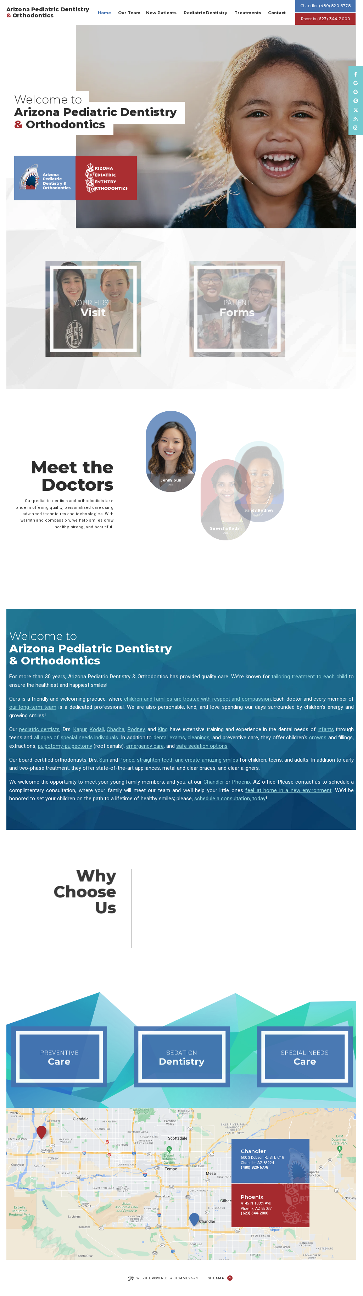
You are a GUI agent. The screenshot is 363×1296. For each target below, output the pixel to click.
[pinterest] (355, 100)
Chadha (115, 729)
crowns (317, 737)
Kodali (97, 729)
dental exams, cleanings (181, 737)
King (163, 729)
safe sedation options (202, 746)
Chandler (213, 782)
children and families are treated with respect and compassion (197, 699)
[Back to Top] (230, 1278)
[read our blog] (355, 119)
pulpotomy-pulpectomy (65, 746)
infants (326, 729)
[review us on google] (355, 83)
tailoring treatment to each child (309, 676)
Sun (103, 760)
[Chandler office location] (45, 183)
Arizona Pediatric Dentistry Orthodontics (47, 12)
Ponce (126, 760)
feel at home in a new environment (288, 790)
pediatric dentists (39, 729)
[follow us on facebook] (355, 74)
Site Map (216, 1278)
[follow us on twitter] (355, 109)
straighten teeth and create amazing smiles (187, 760)
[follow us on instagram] (355, 127)
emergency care (145, 746)
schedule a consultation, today (230, 798)
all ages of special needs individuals (76, 737)
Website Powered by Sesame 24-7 (163, 1279)
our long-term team (32, 707)
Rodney (136, 729)
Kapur (79, 729)
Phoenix (241, 782)
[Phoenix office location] (106, 183)
